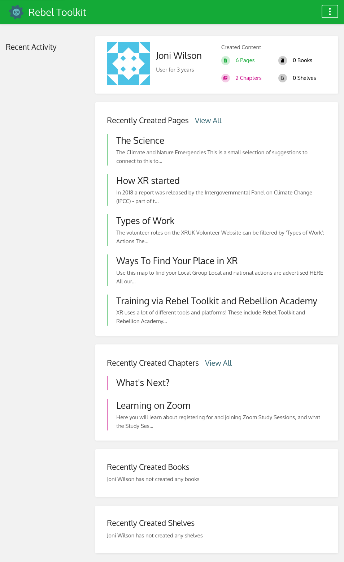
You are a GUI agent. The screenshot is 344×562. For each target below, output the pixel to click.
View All (208, 120)
